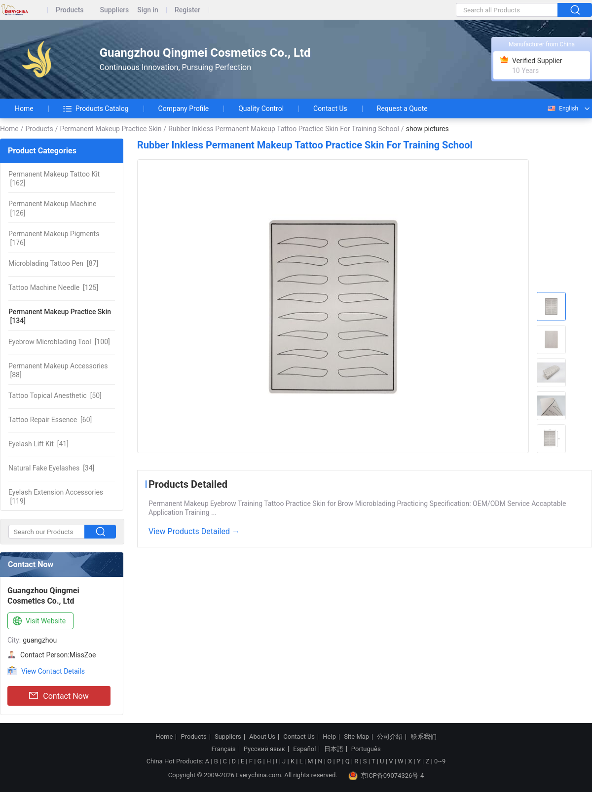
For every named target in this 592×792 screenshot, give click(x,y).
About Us (262, 737)
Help (329, 737)
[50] (55, 395)
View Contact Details (53, 671)
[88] (58, 370)
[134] (59, 316)
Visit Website (38, 621)
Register (187, 10)
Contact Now (58, 696)
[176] (53, 238)
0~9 (439, 761)
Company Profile (183, 108)
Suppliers (114, 10)
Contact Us (330, 108)
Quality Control (261, 108)
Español (304, 749)
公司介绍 (390, 737)
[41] (38, 444)
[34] (51, 468)
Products (70, 10)
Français (223, 749)
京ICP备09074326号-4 (386, 775)
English (562, 108)
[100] (59, 342)
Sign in (147, 10)
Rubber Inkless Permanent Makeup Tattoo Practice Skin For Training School (283, 129)
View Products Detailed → (194, 531)
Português (366, 749)
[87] (53, 263)
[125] (53, 287)
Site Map (356, 737)
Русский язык (264, 749)
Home (24, 108)
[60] (50, 420)
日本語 (333, 749)
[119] (55, 496)
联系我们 (424, 737)
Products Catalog (96, 108)
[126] (52, 208)
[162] (54, 178)
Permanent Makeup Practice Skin (110, 129)
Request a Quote (402, 108)
